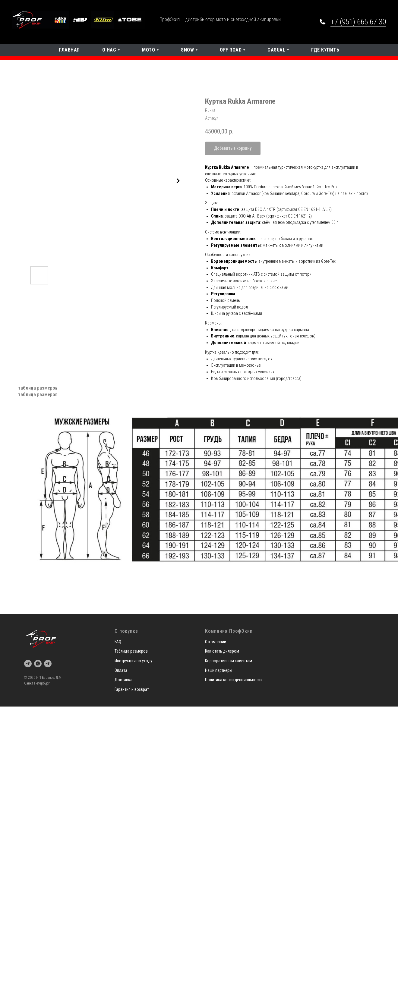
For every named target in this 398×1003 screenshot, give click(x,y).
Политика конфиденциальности (234, 679)
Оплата (121, 670)
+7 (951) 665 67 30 (358, 21)
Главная (69, 50)
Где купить (325, 50)
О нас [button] (109, 50)
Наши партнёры (218, 670)
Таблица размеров (131, 651)
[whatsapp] (38, 663)
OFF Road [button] (231, 50)
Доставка (123, 679)
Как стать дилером (222, 651)
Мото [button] (148, 50)
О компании (215, 641)
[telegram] (28, 663)
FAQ (118, 641)
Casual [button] (276, 50)
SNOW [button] (187, 50)
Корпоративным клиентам (228, 660)
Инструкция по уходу (133, 660)
